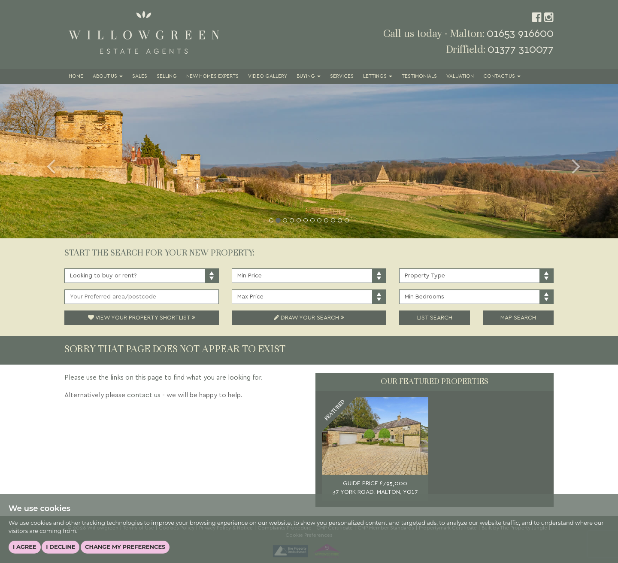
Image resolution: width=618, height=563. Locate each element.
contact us (144, 395)
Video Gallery (267, 76)
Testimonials (419, 76)
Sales (139, 76)
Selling (167, 76)
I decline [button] (60, 546)
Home (76, 76)
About (108, 76)
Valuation (460, 76)
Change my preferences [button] (125, 546)
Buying (309, 76)
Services (342, 76)
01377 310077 (521, 49)
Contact (502, 76)
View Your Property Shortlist (141, 318)
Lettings (377, 76)
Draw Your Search (309, 318)
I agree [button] (24, 546)
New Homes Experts (212, 76)
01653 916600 (520, 33)
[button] (46, 161)
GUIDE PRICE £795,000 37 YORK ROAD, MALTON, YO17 (375, 488)
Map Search (518, 318)
